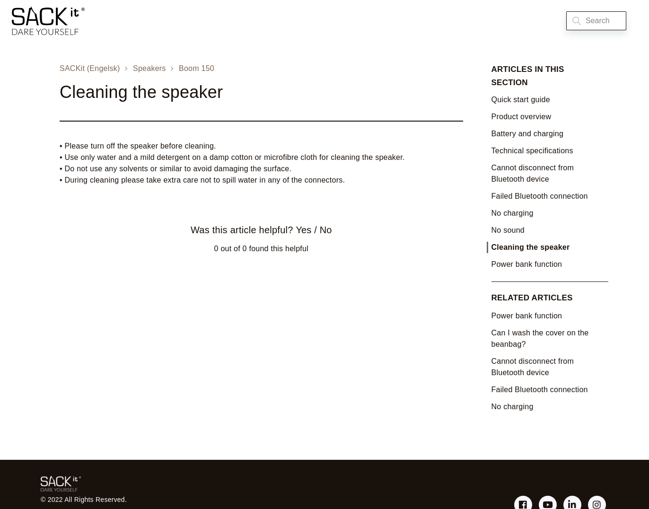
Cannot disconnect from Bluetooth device (532, 173)
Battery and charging (527, 134)
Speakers (149, 68)
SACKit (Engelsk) (90, 68)
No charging (512, 213)
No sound (508, 230)
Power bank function (526, 264)
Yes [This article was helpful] (303, 230)
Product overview (521, 117)
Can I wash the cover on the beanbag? (540, 338)
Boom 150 (196, 68)
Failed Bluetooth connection (539, 196)
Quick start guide (520, 100)
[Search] (596, 20)
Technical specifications (532, 151)
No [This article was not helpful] (326, 230)
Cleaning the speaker (530, 247)
